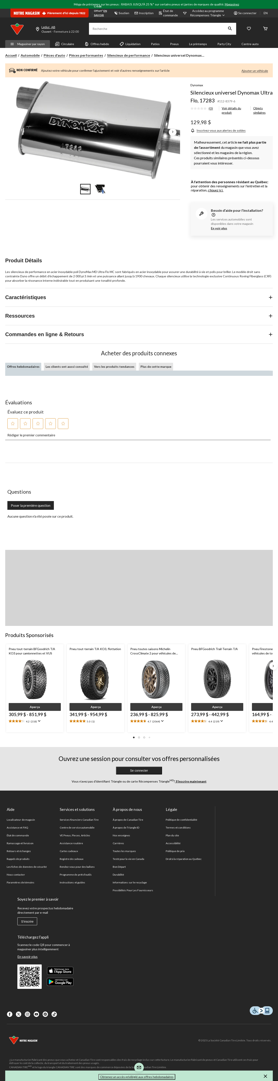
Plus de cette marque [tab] (156, 366)
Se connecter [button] (245, 13)
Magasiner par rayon (27, 44)
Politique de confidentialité (181, 819)
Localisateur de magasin (21, 819)
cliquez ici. (215, 190)
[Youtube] (36, 1014)
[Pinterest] (45, 1014)
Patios (155, 44)
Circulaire (64, 44)
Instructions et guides (72, 882)
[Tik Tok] (54, 1014)
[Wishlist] (249, 28)
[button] (230, 28)
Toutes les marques (124, 851)
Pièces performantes (86, 55)
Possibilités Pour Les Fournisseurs (133, 890)
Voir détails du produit (231, 110)
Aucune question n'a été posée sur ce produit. (40, 516)
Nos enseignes (121, 835)
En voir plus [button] (219, 228)
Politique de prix (175, 851)
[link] (203, 108)
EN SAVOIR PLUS (100, 15)
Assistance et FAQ (17, 827)
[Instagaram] (27, 1014)
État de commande (168, 13)
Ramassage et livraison (20, 843)
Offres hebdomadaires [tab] (23, 366)
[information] (213, 215)
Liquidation (130, 44)
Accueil (11, 55)
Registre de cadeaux (71, 859)
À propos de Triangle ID (126, 827)
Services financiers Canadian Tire (79, 819)
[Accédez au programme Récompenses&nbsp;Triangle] (208, 13)
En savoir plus (27, 956)
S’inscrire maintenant (191, 781)
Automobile (30, 55)
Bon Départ (119, 866)
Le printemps (198, 44)
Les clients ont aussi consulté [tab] (67, 366)
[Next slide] (273, 666)
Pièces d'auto (54, 55)
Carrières (118, 843)
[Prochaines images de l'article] (173, 132)
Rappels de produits (18, 859)
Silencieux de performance (128, 55)
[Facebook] (9, 1014)
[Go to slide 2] (100, 189)
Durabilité (118, 874)
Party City (224, 44)
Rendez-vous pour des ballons (77, 866)
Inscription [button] (144, 13)
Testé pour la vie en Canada (128, 859)
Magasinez (232, 4)
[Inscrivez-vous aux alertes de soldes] (218, 130)
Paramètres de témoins (20, 882)
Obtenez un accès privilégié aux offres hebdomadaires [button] (137, 1077)
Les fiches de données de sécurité (27, 866)
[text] (35, 721)
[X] (18, 1014)
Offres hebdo (96, 44)
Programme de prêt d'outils (76, 874)
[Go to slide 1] (85, 189)
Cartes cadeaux (69, 851)
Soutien (121, 13)
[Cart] (265, 28)
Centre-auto (250, 44)
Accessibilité (173, 843)
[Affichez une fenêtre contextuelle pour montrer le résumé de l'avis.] (39, 721)
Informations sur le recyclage (130, 882)
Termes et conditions (178, 827)
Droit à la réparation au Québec (184, 859)
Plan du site (172, 835)
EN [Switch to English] (266, 13)
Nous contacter (16, 874)
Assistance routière (71, 843)
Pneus (174, 44)
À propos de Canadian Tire (128, 819)
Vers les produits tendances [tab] (114, 366)
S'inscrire (27, 921)
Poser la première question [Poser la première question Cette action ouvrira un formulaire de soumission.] (30, 505)
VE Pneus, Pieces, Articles (75, 835)
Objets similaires (259, 110)
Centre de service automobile (77, 827)
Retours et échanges (19, 851)
